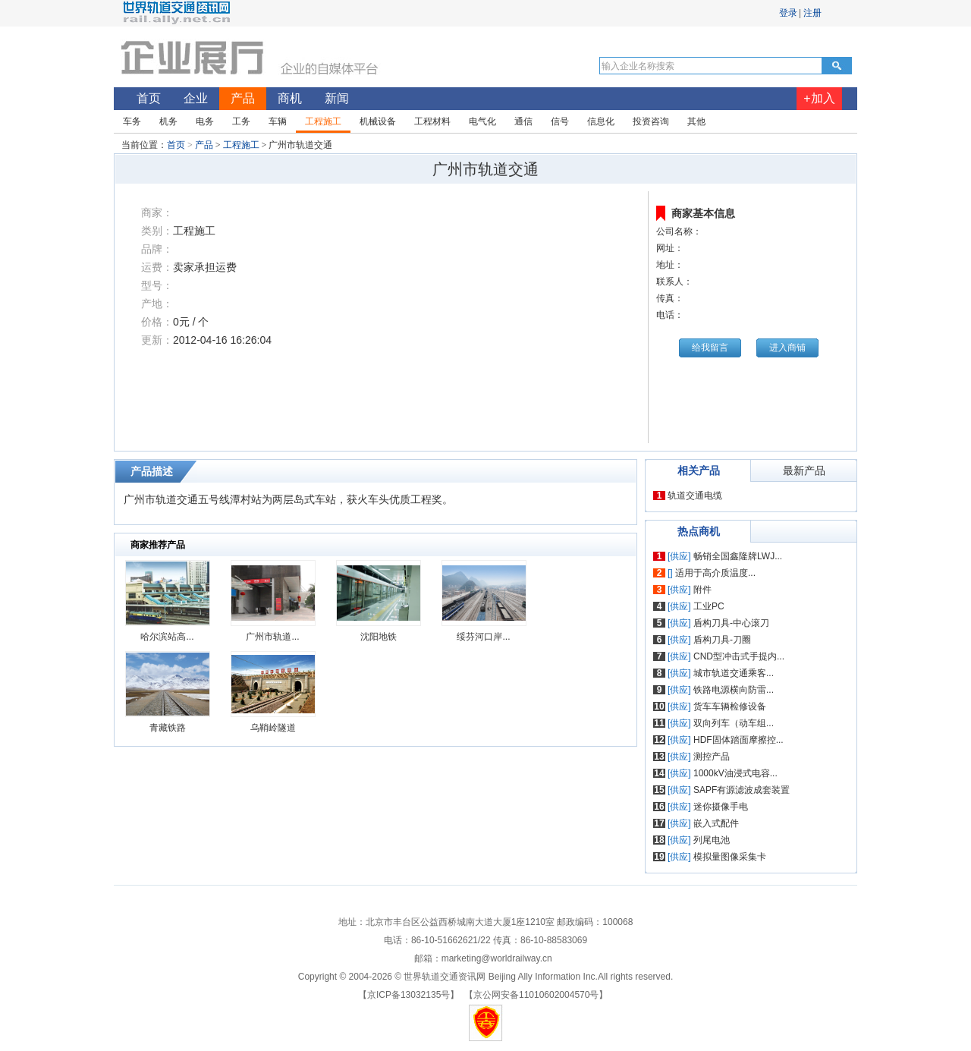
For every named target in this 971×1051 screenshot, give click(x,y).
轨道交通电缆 (695, 495)
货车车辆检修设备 (729, 706)
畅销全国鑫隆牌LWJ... (737, 556)
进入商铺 (787, 347)
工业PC (708, 606)
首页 (176, 145)
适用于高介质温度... (715, 573)
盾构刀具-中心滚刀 (731, 623)
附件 (702, 589)
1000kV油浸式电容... (735, 773)
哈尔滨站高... (166, 636)
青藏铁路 (167, 727)
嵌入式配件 (716, 823)
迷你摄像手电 (720, 806)
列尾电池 (711, 840)
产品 (204, 145)
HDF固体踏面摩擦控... (738, 740)
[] (670, 573)
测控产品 (711, 756)
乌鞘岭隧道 (273, 727)
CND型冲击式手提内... (738, 656)
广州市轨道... (272, 636)
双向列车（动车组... (733, 723)
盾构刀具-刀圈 (722, 639)
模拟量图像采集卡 (729, 856)
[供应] (679, 556)
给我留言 (710, 347)
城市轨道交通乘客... (733, 673)
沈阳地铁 (378, 636)
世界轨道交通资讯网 (445, 976)
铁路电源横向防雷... (733, 689)
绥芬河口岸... (483, 636)
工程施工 (241, 145)
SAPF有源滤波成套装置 (741, 790)
